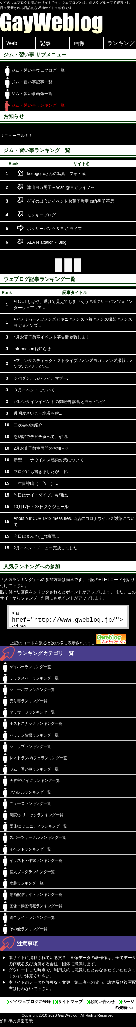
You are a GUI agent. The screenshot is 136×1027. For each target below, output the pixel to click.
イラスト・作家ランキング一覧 (36, 863)
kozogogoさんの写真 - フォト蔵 (56, 173)
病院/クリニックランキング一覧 (36, 817)
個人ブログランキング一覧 (32, 874)
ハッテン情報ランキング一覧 (34, 738)
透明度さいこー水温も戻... (38, 413)
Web (11, 43)
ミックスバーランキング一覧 (34, 681)
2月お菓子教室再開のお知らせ (42, 448)
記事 (45, 43)
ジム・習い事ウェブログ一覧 (38, 70)
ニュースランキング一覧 (30, 806)
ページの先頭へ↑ (124, 1007)
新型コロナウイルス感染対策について (49, 460)
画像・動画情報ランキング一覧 (36, 908)
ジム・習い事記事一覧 (31, 82)
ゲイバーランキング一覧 (30, 669)
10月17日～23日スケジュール (41, 506)
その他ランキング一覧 (28, 931)
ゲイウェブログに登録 (30, 1004)
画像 (79, 43)
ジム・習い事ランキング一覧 (38, 105)
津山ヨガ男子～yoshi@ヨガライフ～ (60, 187)
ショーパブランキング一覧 (32, 692)
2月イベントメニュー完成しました (46, 548)
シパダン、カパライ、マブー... (42, 378)
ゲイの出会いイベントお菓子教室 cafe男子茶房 (70, 201)
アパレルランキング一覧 (30, 795)
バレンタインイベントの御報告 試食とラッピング (59, 401)
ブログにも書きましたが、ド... (42, 471)
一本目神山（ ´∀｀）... (36, 483)
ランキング (121, 43)
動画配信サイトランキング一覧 (36, 897)
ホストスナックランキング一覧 (36, 726)
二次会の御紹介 (28, 425)
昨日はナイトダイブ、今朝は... (42, 495)
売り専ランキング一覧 (28, 703)
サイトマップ (70, 1004)
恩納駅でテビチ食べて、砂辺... (42, 436)
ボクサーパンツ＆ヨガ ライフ (54, 228)
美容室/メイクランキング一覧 (35, 783)
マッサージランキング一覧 (32, 715)
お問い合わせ (102, 1004)
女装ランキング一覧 (27, 886)
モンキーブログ (41, 215)
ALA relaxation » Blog (46, 242)
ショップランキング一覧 (30, 749)
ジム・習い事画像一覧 (31, 93)
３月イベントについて (34, 390)
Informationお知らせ (32, 348)
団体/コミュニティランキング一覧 (38, 829)
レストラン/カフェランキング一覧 (38, 760)
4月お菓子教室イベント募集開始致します (52, 337)
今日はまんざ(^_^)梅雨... (36, 536)
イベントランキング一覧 (30, 852)
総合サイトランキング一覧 (32, 920)
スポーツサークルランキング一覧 (38, 840)
